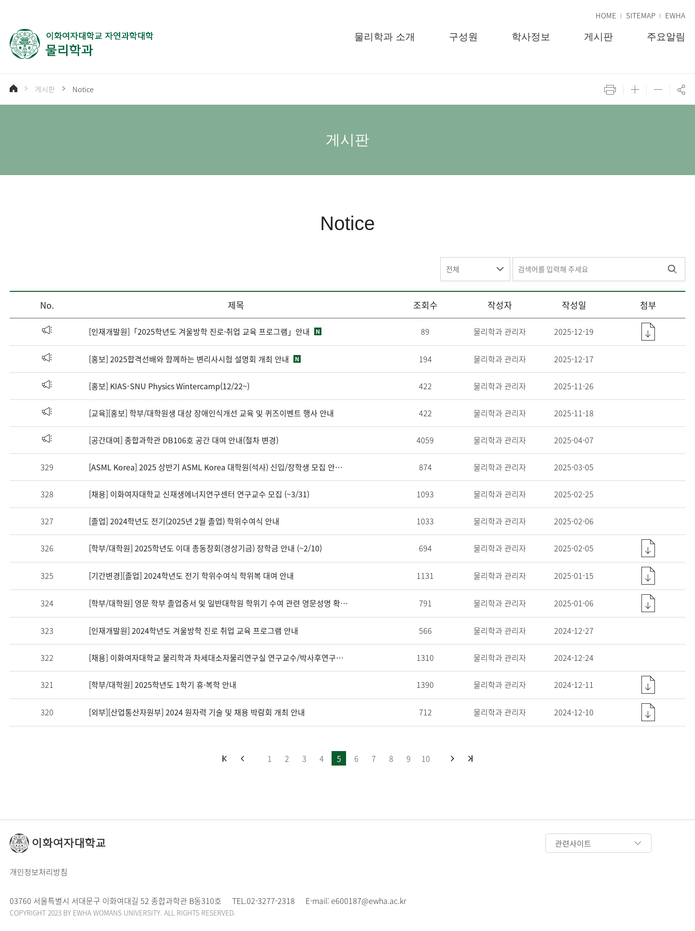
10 (425, 758)
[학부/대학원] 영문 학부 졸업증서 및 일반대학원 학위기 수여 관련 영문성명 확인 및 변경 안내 (218, 603)
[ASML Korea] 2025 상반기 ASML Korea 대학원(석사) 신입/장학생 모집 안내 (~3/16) (218, 467)
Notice (83, 89)
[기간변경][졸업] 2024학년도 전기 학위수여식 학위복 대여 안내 (191, 575)
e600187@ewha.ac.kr (368, 900)
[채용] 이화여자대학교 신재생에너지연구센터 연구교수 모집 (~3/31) (199, 494)
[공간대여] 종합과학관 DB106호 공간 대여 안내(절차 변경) (183, 440)
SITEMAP (640, 15)
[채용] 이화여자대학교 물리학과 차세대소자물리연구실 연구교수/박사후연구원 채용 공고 (218, 657)
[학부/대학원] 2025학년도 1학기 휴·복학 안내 (162, 684)
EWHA (675, 15)
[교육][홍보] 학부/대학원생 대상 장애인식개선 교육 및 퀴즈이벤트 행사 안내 (211, 413)
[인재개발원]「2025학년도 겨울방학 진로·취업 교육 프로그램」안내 (199, 331)
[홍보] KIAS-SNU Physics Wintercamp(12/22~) (169, 386)
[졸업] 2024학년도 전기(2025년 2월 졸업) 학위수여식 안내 (184, 521)
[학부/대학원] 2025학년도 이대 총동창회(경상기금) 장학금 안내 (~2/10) (205, 548)
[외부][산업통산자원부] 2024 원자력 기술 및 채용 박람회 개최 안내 (197, 712)
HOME (606, 15)
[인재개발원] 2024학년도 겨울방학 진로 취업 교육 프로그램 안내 (193, 630)
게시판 (45, 89)
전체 (452, 269)
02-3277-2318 (271, 900)
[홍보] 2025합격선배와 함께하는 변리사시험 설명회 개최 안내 (189, 359)
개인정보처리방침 (39, 871)
